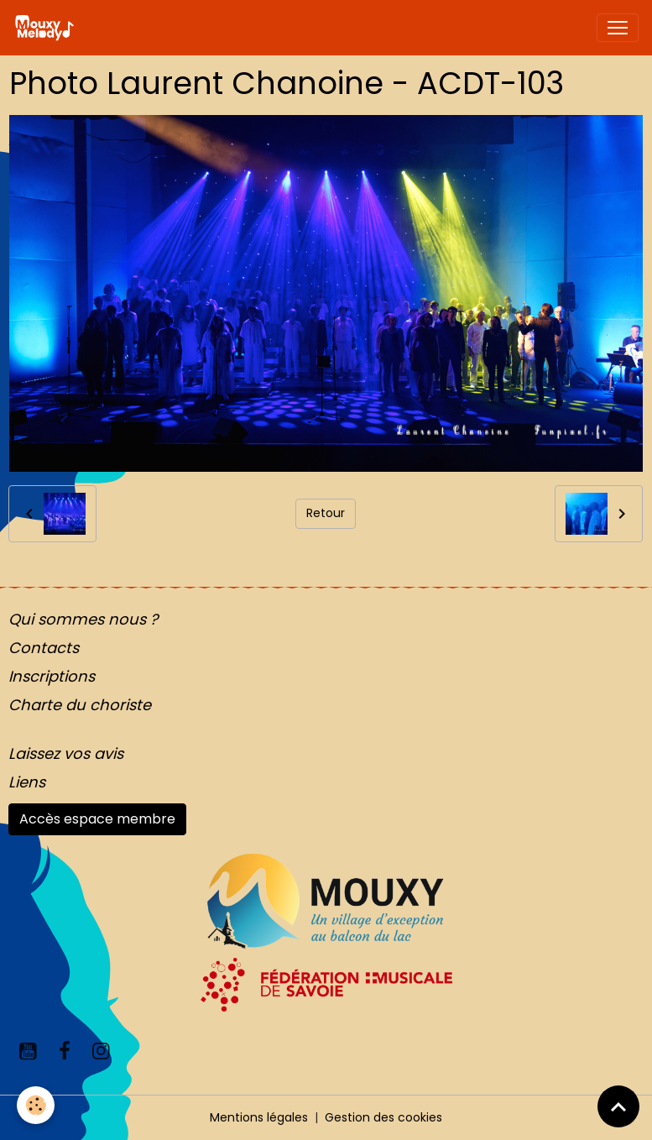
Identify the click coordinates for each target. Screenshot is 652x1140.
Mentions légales (259, 1117)
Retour (325, 513)
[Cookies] (36, 1105)
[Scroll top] (618, 1106)
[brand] (47, 27)
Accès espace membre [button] (97, 819)
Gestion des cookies (383, 1117)
